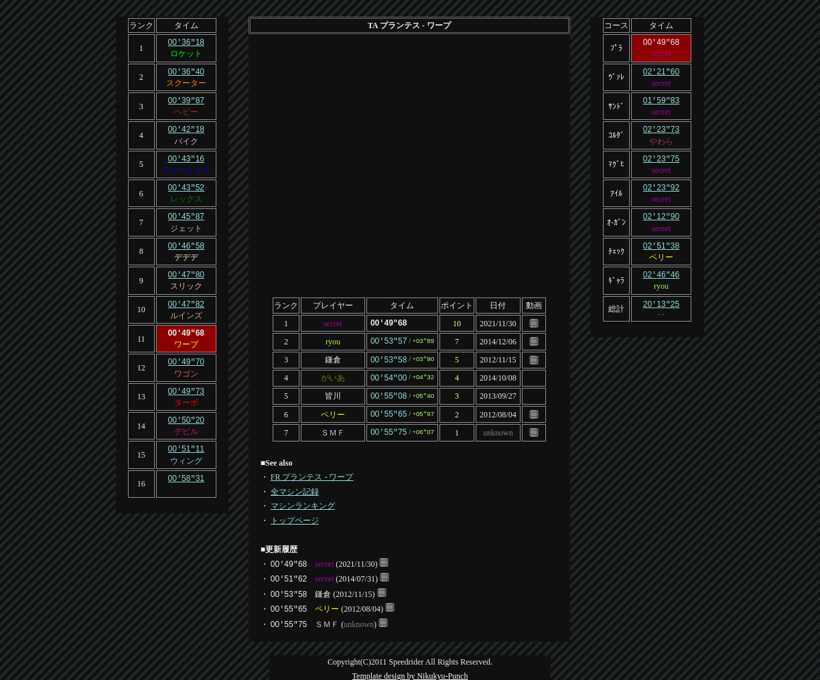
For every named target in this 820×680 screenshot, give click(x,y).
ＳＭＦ (333, 428)
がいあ (333, 376)
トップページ (295, 516)
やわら (661, 138)
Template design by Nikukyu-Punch (410, 671)
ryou (333, 340)
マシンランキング (303, 501)
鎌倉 (333, 358)
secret (333, 323)
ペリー (333, 410)
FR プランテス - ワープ (312, 472)
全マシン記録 (295, 487)
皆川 (333, 393)
